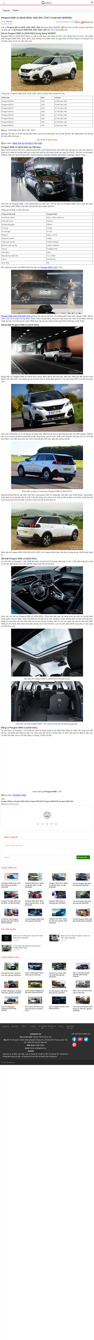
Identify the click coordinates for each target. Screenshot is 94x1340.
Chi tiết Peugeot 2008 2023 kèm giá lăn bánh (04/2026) (82, 920)
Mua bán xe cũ (52, 1027)
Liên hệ (33, 1026)
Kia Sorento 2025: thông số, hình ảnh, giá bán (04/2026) (11, 974)
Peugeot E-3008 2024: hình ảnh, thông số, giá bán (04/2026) (10, 885)
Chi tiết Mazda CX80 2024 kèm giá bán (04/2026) (58, 992)
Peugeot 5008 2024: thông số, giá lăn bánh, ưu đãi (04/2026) (34, 885)
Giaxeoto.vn (39, 1050)
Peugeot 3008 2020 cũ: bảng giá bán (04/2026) (57, 902)
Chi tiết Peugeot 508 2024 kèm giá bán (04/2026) (82, 884)
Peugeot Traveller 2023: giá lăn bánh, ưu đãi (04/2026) (10, 902)
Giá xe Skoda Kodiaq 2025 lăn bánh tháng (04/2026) (34, 991)
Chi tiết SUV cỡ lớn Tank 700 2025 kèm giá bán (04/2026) (57, 975)
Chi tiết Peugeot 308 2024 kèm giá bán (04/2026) (82, 902)
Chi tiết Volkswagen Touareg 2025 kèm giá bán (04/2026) (11, 992)
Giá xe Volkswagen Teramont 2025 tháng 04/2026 (8, 1008)
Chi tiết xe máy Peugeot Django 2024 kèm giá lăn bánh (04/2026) (10, 921)
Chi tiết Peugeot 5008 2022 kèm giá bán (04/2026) (34, 920)
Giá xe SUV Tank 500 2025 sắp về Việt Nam (82, 992)
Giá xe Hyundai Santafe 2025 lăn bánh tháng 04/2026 (81, 974)
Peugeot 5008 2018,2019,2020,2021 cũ (17, 316)
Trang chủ (6, 10)
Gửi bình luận (83, 857)
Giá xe (24, 1026)
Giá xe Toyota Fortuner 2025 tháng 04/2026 (59, 1007)
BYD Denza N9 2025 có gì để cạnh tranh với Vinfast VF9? (34, 1008)
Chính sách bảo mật (70, 1027)
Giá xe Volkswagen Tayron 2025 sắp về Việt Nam (34, 974)
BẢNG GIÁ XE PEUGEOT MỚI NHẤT (28, 143)
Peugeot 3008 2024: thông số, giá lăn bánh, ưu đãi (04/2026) (58, 885)
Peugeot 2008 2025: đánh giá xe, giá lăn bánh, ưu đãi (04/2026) (34, 903)
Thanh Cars (9, 21)
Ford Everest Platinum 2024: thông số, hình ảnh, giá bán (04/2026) (83, 1008)
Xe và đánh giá (42, 1027)
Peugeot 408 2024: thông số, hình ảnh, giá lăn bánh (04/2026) (58, 921)
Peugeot (15, 10)
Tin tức (60, 1026)
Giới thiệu (14, 1026)
